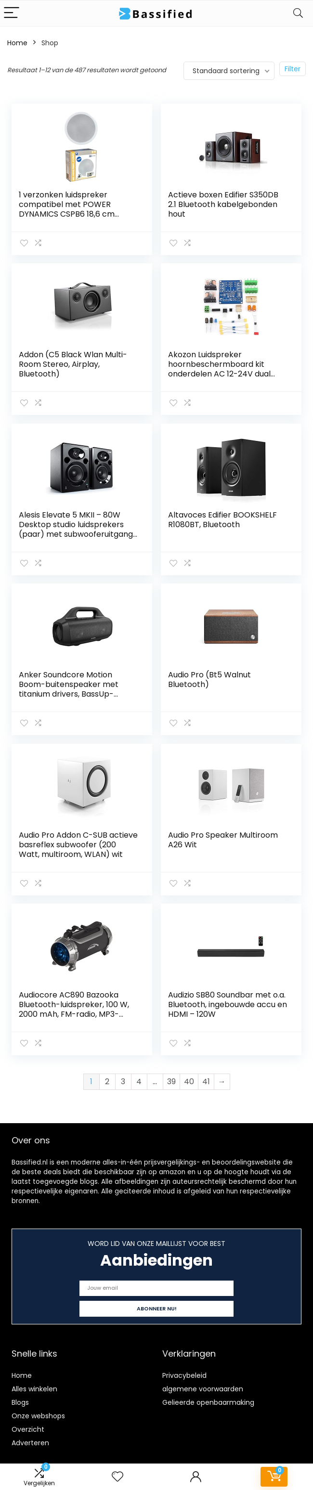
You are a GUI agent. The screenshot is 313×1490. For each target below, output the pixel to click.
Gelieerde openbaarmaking (208, 1398)
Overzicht (28, 1425)
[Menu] (11, 13)
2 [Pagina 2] (107, 1077)
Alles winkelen (34, 1384)
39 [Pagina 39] (171, 1077)
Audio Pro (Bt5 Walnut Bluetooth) (209, 677)
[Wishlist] (117, 1477)
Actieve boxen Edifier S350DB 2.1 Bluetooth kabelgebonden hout (223, 204)
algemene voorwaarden (202, 1384)
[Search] (298, 13)
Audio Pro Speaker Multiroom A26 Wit (223, 837)
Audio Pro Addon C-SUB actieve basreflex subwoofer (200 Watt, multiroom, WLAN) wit (74, 847)
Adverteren (30, 1438)
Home (17, 43)
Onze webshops (38, 1411)
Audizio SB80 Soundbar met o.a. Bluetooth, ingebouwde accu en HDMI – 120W (227, 1001)
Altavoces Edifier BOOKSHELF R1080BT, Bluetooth (222, 518)
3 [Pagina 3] (123, 1077)
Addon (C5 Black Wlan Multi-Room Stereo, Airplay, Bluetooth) (73, 364)
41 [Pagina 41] (206, 1077)
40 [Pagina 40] (189, 1077)
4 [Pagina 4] (139, 1077)
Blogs (20, 1398)
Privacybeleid (184, 1371)
